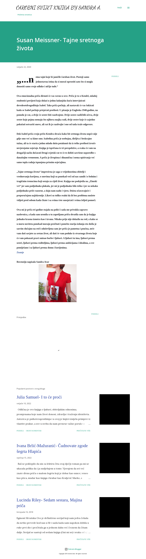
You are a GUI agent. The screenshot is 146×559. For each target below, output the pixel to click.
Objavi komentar (33, 431)
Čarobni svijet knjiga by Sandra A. (58, 8)
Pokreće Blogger (73, 549)
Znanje (20, 252)
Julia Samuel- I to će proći (39, 397)
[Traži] (119, 7)
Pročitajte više (83, 431)
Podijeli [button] (115, 76)
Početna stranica (25, 15)
